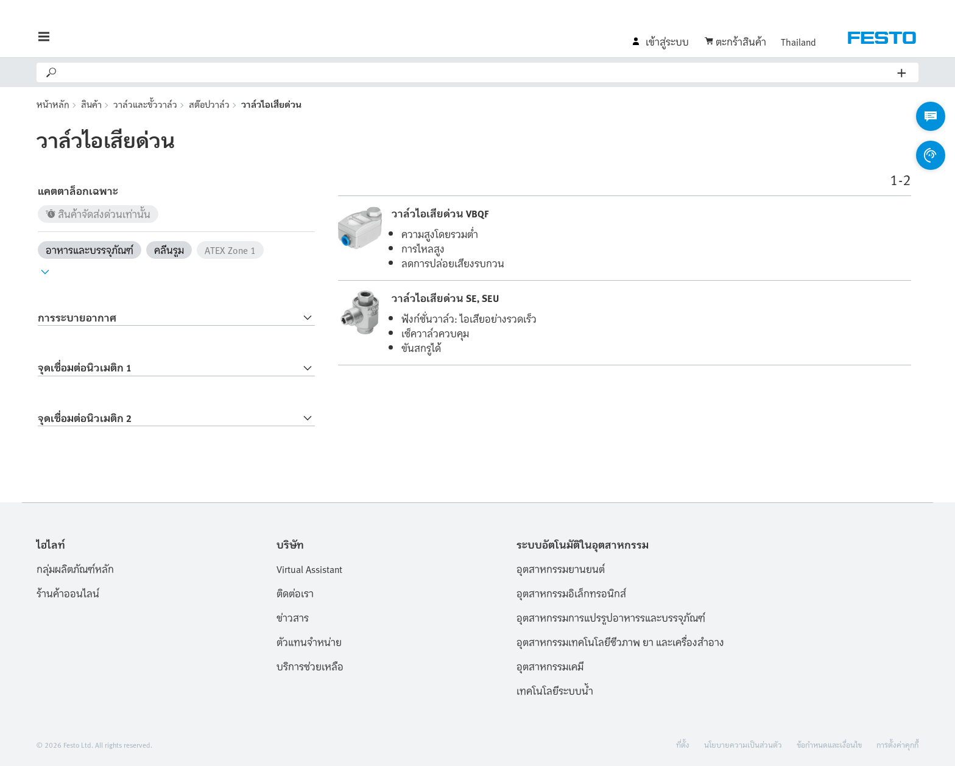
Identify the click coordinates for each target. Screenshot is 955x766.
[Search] (477, 72)
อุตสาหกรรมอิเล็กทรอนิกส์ (571, 593)
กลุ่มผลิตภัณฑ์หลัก (75, 568)
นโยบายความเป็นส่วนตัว (743, 744)
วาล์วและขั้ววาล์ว (145, 104)
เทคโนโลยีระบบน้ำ (554, 690)
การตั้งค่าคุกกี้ (897, 744)
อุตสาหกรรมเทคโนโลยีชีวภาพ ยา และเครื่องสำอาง (620, 641)
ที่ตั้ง (682, 744)
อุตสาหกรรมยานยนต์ (560, 568)
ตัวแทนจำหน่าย (309, 641)
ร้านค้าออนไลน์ (68, 593)
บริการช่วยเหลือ (310, 666)
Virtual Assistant (309, 568)
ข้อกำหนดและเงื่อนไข (829, 744)
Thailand (798, 41)
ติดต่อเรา (295, 593)
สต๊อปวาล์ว (209, 104)
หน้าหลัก (53, 104)
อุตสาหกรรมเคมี (549, 666)
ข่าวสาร (293, 617)
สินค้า (91, 104)
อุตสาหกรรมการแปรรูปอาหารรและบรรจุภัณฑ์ (610, 617)
